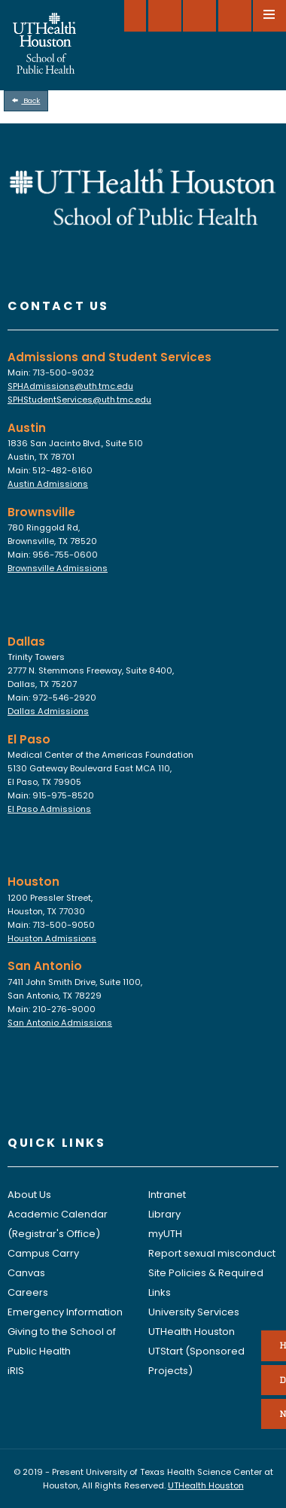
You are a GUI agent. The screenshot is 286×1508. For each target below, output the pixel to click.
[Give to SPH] (164, 16)
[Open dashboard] (199, 16)
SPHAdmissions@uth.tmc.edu (70, 386)
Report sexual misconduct (211, 1253)
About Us (29, 1194)
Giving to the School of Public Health (62, 1341)
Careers (28, 1292)
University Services (193, 1312)
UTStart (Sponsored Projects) (196, 1361)
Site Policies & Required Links (205, 1283)
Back (26, 100)
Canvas (26, 1273)
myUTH (165, 1234)
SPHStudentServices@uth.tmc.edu (79, 400)
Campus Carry (43, 1253)
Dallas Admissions (48, 711)
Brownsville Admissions (58, 568)
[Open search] (234, 16)
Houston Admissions (52, 938)
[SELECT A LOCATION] (135, 16)
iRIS (16, 1371)
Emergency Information (65, 1312)
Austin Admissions (48, 484)
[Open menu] (269, 16)
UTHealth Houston (191, 1331)
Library (164, 1214)
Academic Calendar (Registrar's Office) (58, 1224)
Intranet (167, 1194)
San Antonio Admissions (60, 1023)
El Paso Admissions (49, 809)
